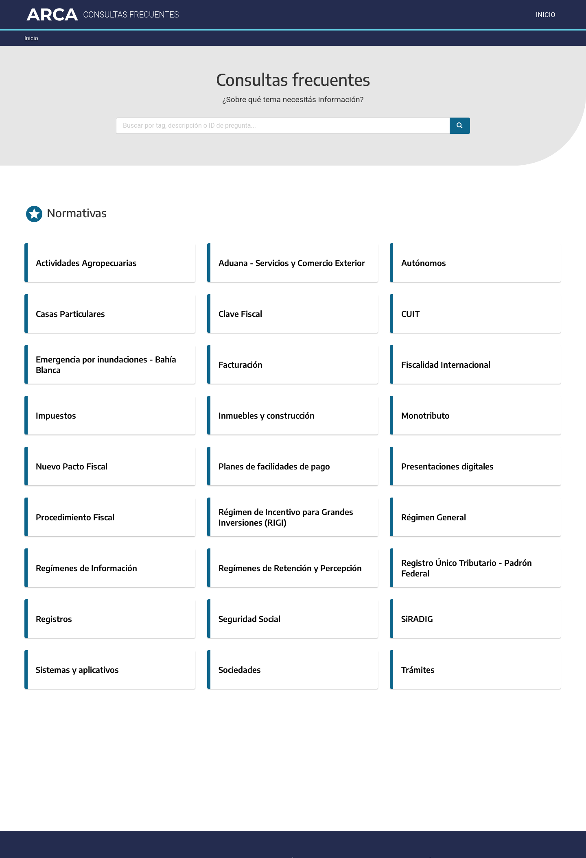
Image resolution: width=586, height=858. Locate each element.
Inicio (545, 15)
